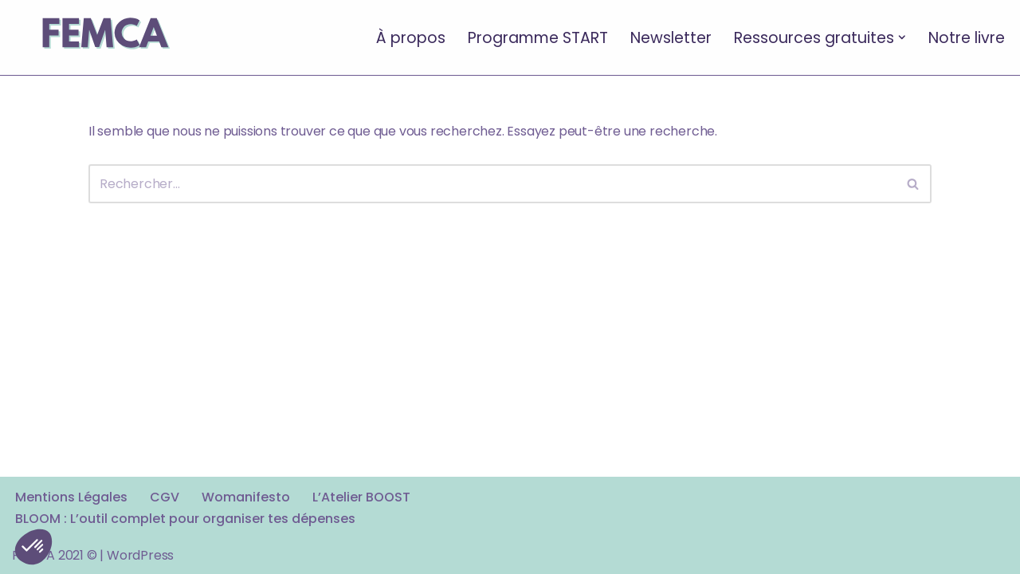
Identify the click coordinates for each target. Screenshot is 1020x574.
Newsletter (671, 37)
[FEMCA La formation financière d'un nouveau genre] (104, 37)
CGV (164, 497)
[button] (902, 37)
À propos (410, 37)
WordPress (140, 555)
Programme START (538, 37)
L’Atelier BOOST (361, 497)
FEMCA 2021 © (54, 555)
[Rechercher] (492, 183)
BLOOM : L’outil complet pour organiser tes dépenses (185, 518)
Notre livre (966, 37)
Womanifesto (246, 497)
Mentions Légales (71, 497)
